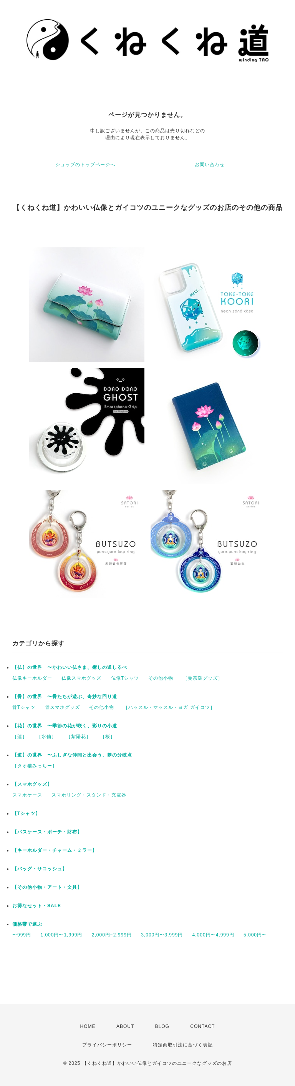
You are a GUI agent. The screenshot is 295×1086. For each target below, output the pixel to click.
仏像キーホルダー (32, 678)
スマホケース (27, 795)
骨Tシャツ (23, 707)
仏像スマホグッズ (81, 678)
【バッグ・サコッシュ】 (39, 868)
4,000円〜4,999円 (213, 935)
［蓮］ (19, 736)
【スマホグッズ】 (32, 784)
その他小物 (160, 678)
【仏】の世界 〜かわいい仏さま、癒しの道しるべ (69, 667)
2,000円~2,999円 (112, 935)
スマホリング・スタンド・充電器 (88, 795)
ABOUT (125, 1026)
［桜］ (107, 736)
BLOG (162, 1026)
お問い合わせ (210, 164)
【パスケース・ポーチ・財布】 (47, 832)
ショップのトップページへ (85, 164)
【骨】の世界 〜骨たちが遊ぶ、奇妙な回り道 (64, 696)
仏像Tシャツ (125, 678)
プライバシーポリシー (107, 1045)
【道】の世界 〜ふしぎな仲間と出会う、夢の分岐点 (72, 755)
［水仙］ (46, 736)
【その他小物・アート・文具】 (47, 887)
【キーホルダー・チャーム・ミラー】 (54, 850)
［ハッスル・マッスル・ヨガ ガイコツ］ (169, 707)
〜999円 (21, 935)
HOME (88, 1026)
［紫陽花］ (78, 736)
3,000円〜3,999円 (162, 935)
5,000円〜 (255, 935)
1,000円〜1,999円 (61, 935)
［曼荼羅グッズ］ (203, 678)
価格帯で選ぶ (27, 924)
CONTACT (202, 1026)
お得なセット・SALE (36, 905)
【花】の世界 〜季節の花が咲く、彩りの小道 (64, 725)
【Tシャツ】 (26, 813)
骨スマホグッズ (62, 707)
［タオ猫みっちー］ (34, 765)
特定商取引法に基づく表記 (183, 1045)
